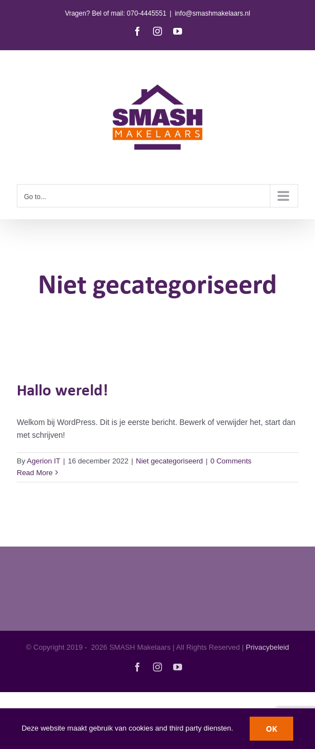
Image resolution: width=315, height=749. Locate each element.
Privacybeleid (267, 647)
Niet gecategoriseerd (169, 461)
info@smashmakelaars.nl (212, 13)
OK (271, 728)
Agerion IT (43, 461)
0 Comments (231, 461)
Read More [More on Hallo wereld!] (34, 472)
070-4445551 (146, 13)
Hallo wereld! (62, 391)
